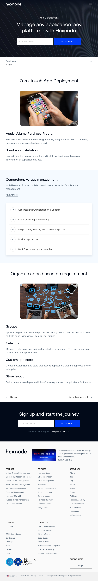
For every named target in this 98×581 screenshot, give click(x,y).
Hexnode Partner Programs (49, 546)
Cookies (41, 576)
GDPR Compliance (13, 534)
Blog (71, 477)
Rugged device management (17, 500)
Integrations (42, 508)
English (11, 576)
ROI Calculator (75, 508)
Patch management (46, 481)
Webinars (73, 496)
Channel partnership (46, 549)
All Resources (75, 515)
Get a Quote (43, 538)
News (8, 546)
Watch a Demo (44, 534)
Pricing (72, 473)
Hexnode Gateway (45, 500)
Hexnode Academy (77, 500)
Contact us (10, 538)
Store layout (15, 376)
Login (80, 566)
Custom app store (19, 360)
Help (71, 481)
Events (72, 492)
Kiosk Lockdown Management (18, 485)
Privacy (33, 576)
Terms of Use (24, 576)
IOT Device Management (16, 488)
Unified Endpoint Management (18, 473)
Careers (9, 549)
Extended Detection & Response (19, 477)
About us (9, 526)
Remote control (44, 496)
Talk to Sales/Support (46, 526)
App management (45, 492)
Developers (74, 511)
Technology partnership (47, 553)
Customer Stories (77, 504)
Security (9, 530)
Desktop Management (15, 492)
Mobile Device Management (17, 481)
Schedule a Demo (45, 530)
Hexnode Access (44, 504)
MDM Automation (45, 477)
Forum (72, 485)
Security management (47, 488)
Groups (11, 326)
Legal (8, 553)
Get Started (67, 41)
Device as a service (14, 504)
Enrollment (42, 485)
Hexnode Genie (44, 473)
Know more (12, 194)
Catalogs (12, 343)
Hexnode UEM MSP (13, 496)
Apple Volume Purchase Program (30, 133)
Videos (72, 488)
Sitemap (9, 542)
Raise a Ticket (43, 542)
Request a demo (59, 431)
